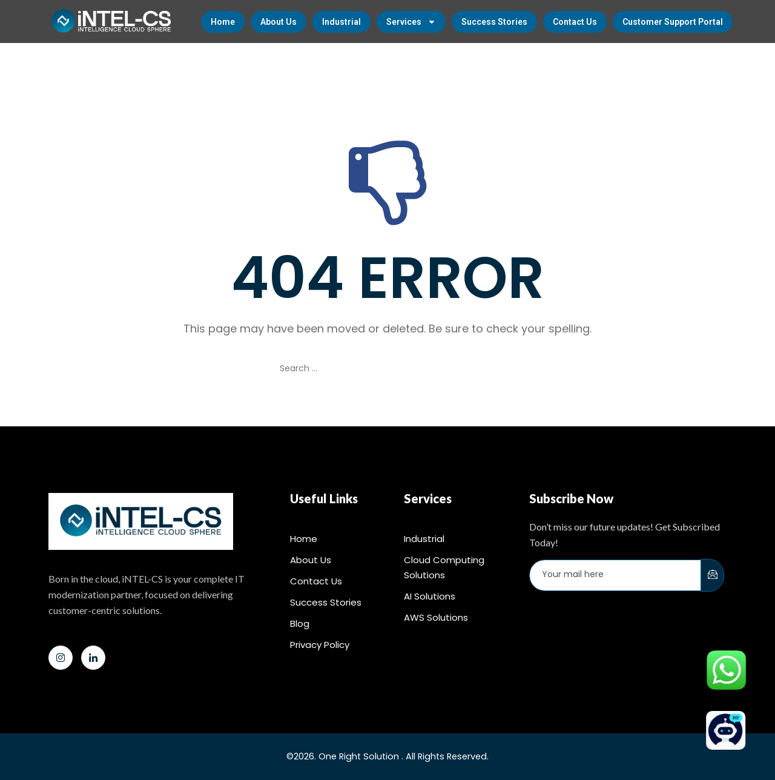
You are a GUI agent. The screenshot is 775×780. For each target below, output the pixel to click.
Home (223, 22)
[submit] (712, 575)
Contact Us (575, 22)
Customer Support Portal (672, 22)
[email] (615, 575)
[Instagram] (60, 658)
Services (411, 22)
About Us (278, 22)
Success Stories (494, 22)
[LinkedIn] (93, 658)
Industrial (341, 22)
